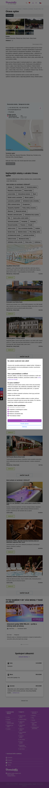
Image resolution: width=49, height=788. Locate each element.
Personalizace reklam (14, 415)
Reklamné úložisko (14, 411)
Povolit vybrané (24, 423)
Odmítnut (24, 426)
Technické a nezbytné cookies (17, 407)
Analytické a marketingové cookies (18, 409)
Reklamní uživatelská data (16, 413)
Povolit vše (24, 420)
